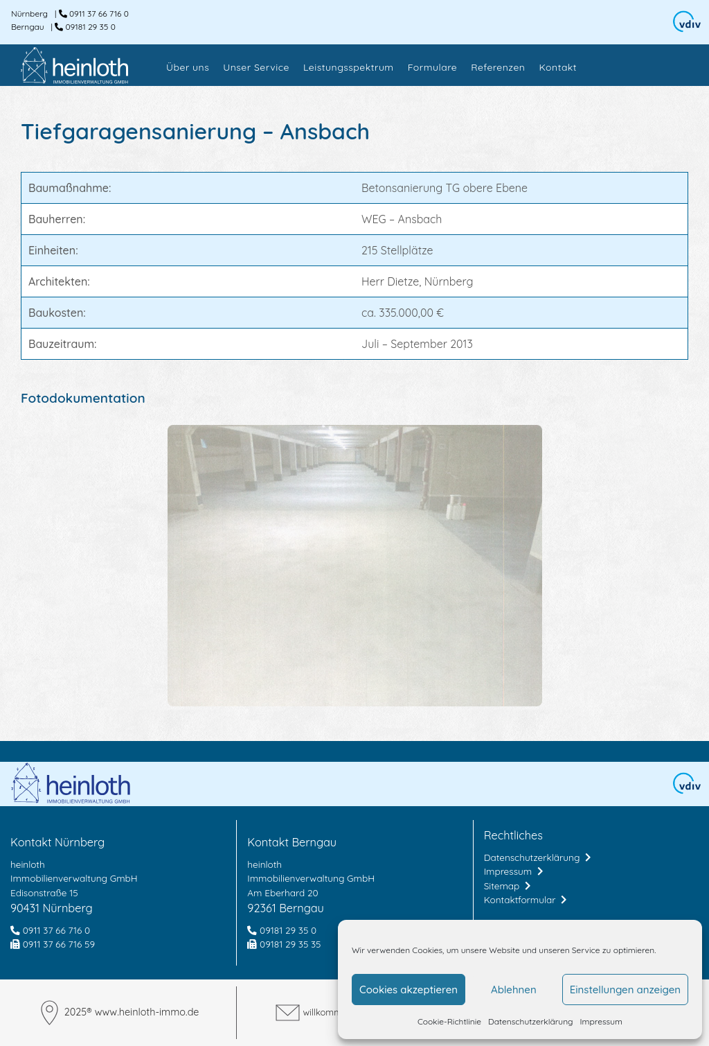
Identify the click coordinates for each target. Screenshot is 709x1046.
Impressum (601, 1021)
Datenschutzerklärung (530, 1021)
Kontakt (558, 67)
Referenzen (498, 67)
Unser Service (256, 67)
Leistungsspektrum (348, 67)
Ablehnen (514, 989)
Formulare (433, 67)
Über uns (187, 67)
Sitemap (507, 885)
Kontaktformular (525, 899)
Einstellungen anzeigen (625, 989)
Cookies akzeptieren (408, 989)
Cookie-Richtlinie (449, 1021)
